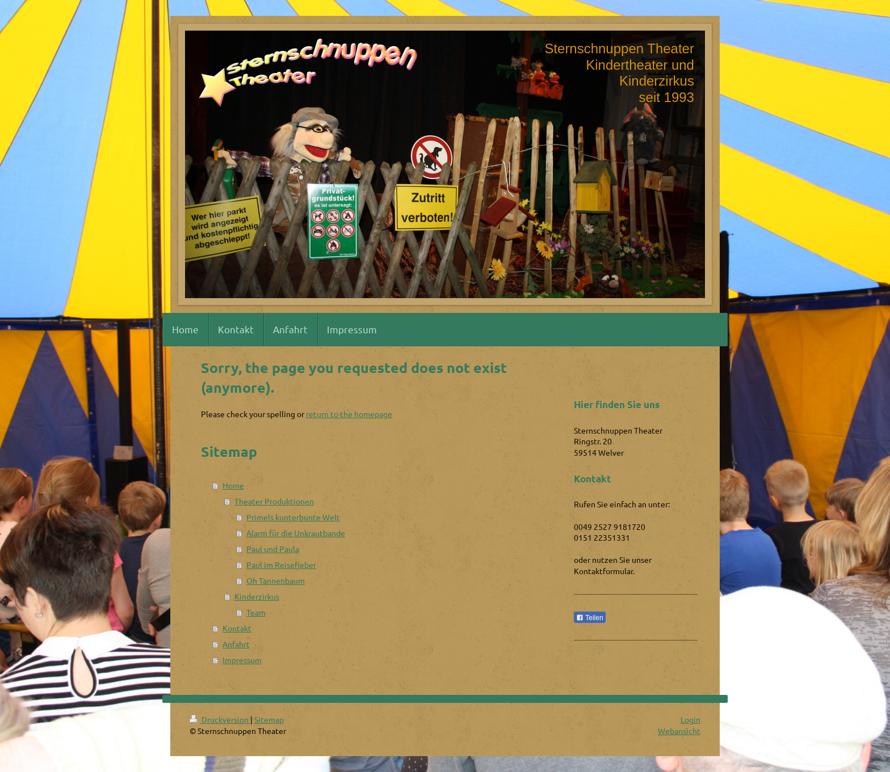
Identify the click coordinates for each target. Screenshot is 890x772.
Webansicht (679, 731)
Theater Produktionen (274, 501)
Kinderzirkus (256, 596)
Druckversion (220, 719)
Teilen (589, 618)
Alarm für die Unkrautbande (295, 533)
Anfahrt (236, 644)
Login (690, 719)
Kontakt (236, 628)
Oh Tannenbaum (275, 580)
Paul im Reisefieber (281, 564)
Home (233, 485)
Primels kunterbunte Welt (293, 517)
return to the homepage (349, 414)
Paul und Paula (272, 549)
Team (256, 612)
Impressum (242, 660)
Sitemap (269, 719)
